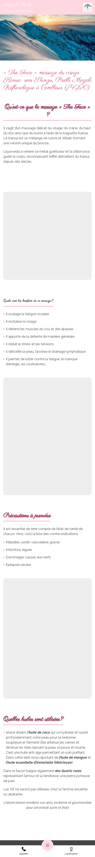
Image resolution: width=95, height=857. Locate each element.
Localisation (71, 851)
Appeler (24, 851)
